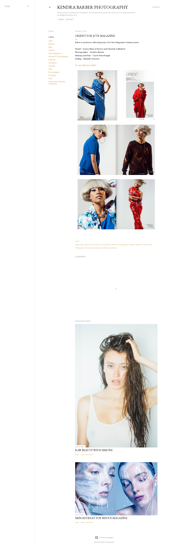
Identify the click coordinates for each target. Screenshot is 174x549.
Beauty (51, 44)
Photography (54, 72)
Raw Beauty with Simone (94, 450)
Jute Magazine (54, 53)
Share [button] (50, 31)
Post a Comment (87, 454)
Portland (52, 75)
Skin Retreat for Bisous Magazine (101, 518)
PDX (50, 69)
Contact (68, 19)
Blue (50, 47)
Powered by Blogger (104, 537)
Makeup (51, 60)
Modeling (52, 63)
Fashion (51, 50)
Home (60, 19)
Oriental (51, 66)
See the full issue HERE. (85, 65)
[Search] (156, 7)
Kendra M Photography (58, 56)
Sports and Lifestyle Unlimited (106, 248)
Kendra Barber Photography (92, 7)
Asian (50, 41)
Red (50, 78)
